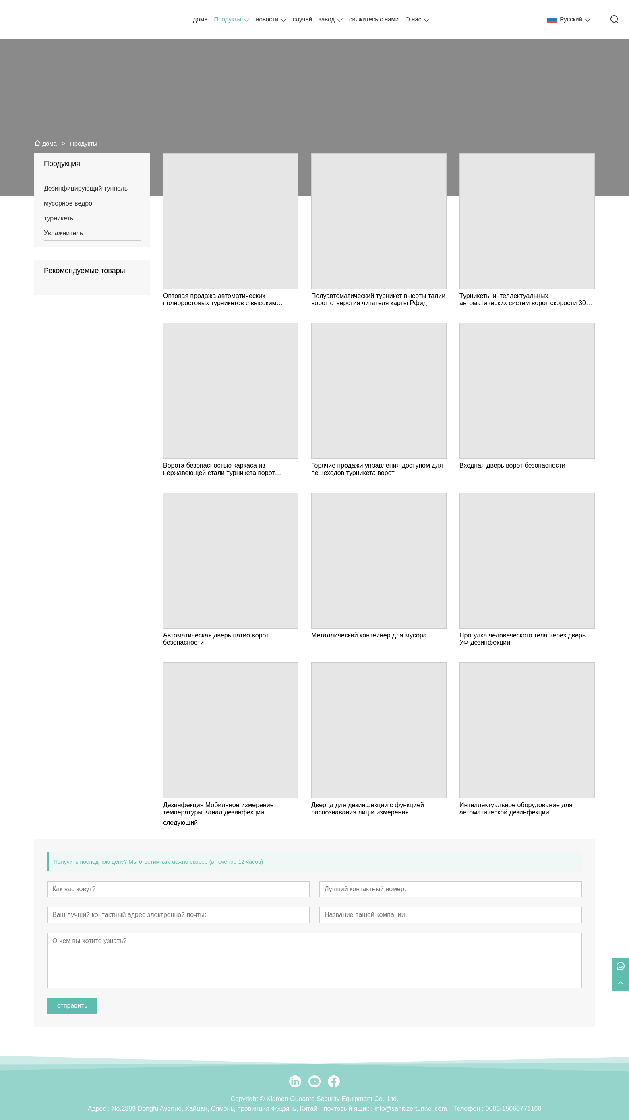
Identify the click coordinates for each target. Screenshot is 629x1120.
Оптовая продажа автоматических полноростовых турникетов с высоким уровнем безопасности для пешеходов (221, 299)
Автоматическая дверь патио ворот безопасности (216, 639)
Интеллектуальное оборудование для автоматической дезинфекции (516, 808)
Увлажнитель (63, 233)
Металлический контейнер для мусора (369, 635)
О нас (413, 19)
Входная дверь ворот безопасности (512, 465)
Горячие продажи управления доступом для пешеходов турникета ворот (377, 469)
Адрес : (100, 1108)
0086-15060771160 (514, 1108)
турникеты (59, 218)
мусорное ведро (68, 203)
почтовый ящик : (349, 1108)
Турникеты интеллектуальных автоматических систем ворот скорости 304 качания (524, 299)
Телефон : (469, 1108)
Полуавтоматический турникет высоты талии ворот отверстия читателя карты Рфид (378, 299)
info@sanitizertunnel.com (411, 1108)
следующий (180, 822)
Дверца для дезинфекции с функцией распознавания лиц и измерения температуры (367, 808)
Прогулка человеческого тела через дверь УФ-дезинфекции (522, 639)
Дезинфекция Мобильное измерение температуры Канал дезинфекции (218, 808)
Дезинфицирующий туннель (86, 188)
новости (267, 19)
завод (327, 19)
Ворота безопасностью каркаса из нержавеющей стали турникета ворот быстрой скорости (219, 469)
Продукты (228, 19)
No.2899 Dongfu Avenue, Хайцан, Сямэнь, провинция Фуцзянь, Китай (214, 1108)
